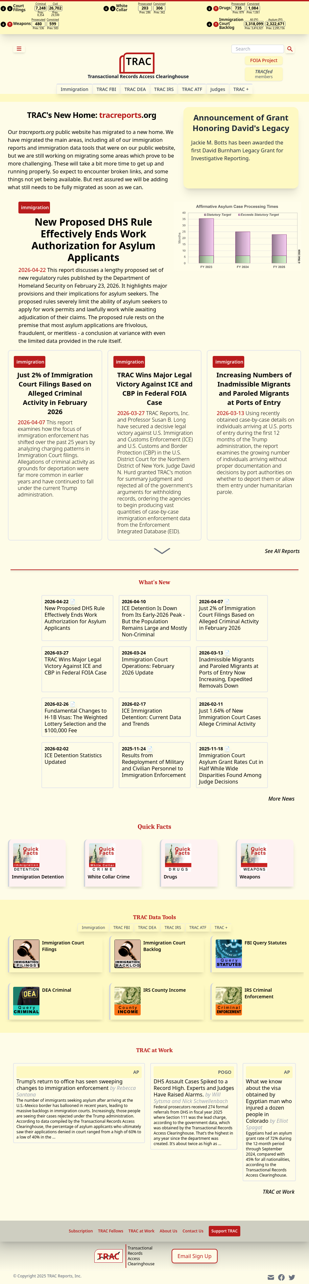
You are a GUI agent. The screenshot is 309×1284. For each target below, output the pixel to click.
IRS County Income (164, 990)
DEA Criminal (56, 990)
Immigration (93, 927)
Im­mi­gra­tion (74, 89)
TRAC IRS (164, 89)
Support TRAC (224, 1231)
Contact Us (192, 1231)
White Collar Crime (109, 877)
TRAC (241, 89)
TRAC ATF (192, 89)
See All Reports (282, 551)
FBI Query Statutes (266, 943)
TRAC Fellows (110, 1231)
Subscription (81, 1231)
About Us (169, 1231)
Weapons (250, 877)
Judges (217, 89)
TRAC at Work (279, 1191)
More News (281, 798)
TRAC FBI (106, 89)
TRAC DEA (135, 89)
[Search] (257, 49)
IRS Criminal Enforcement (259, 993)
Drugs (170, 877)
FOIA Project (263, 60)
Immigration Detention (38, 877)
